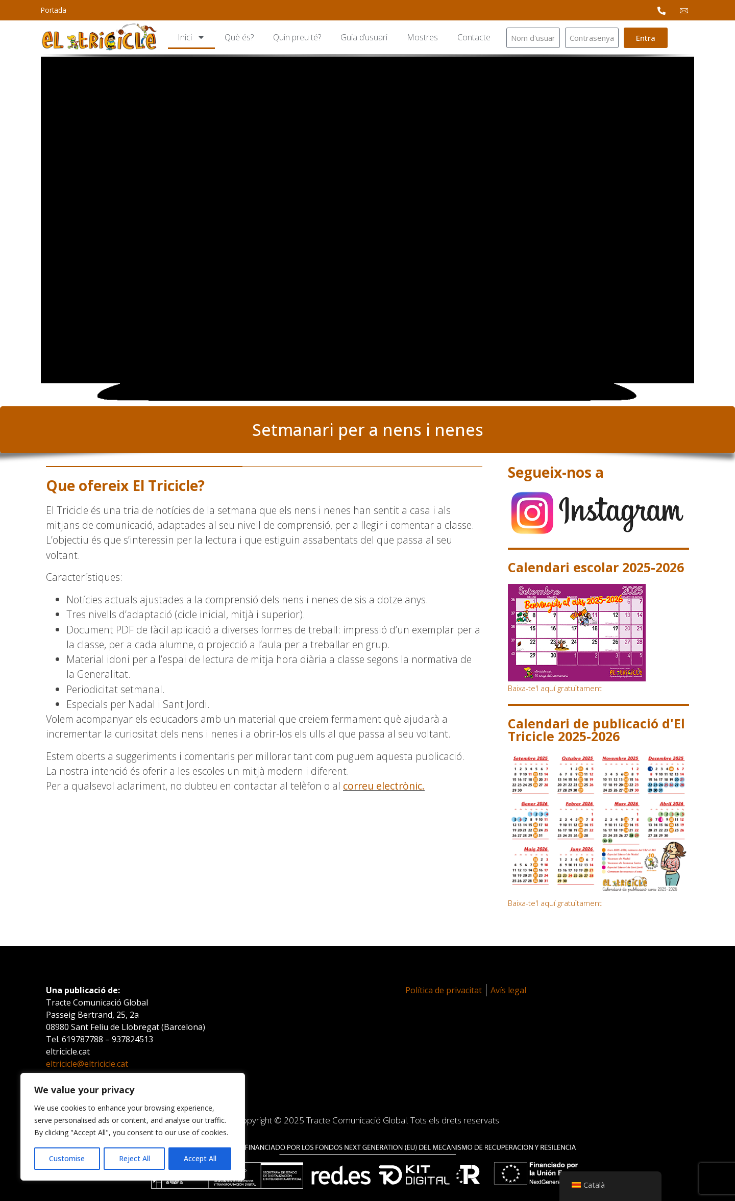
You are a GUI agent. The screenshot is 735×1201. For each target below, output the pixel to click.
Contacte (474, 37)
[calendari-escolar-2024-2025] (598, 632)
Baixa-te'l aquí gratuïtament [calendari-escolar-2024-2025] (555, 688)
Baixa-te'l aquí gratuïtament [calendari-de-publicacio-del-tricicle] (555, 903)
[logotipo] (99, 37)
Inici (191, 37)
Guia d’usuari (363, 37)
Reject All (134, 1158)
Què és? (239, 37)
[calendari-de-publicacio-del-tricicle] (598, 824)
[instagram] (598, 512)
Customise (67, 1158)
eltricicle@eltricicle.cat (87, 1063)
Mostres (422, 37)
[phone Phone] (661, 10)
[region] (132, 1127)
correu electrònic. (384, 786)
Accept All (200, 1158)
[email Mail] (684, 10)
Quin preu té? (297, 37)
